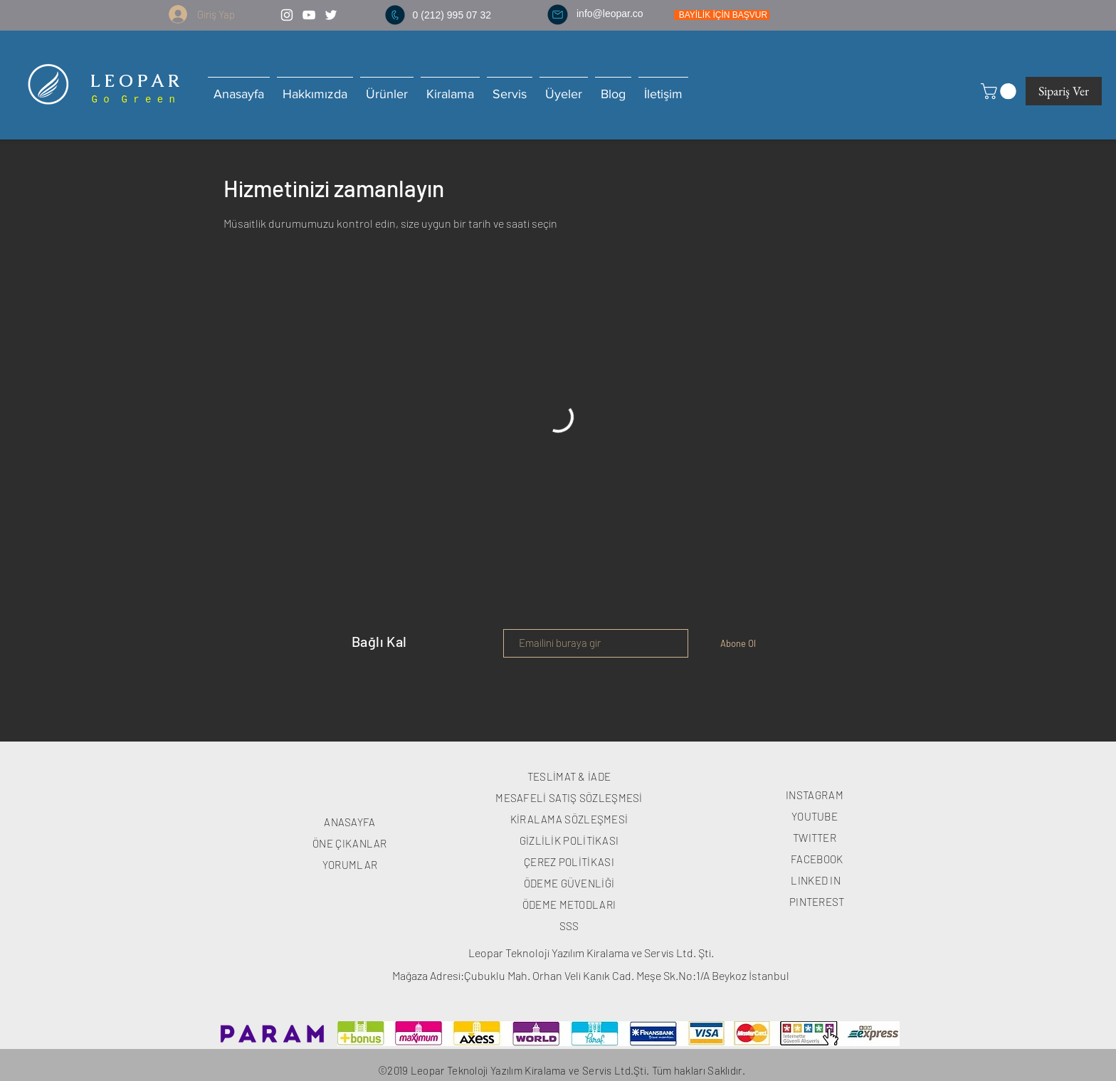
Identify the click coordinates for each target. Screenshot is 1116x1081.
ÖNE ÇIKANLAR (349, 843)
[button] (1000, 91)
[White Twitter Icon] (331, 15)
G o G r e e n (130, 99)
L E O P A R (132, 81)
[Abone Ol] (738, 643)
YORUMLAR (349, 864)
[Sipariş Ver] (1064, 91)
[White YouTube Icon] (309, 15)
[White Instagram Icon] (287, 15)
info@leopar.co (610, 13)
